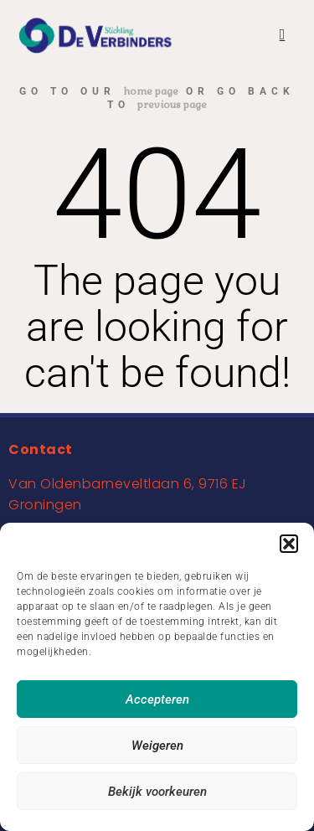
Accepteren (157, 699)
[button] (289, 543)
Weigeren (157, 745)
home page (150, 91)
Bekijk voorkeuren (157, 791)
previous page (172, 104)
